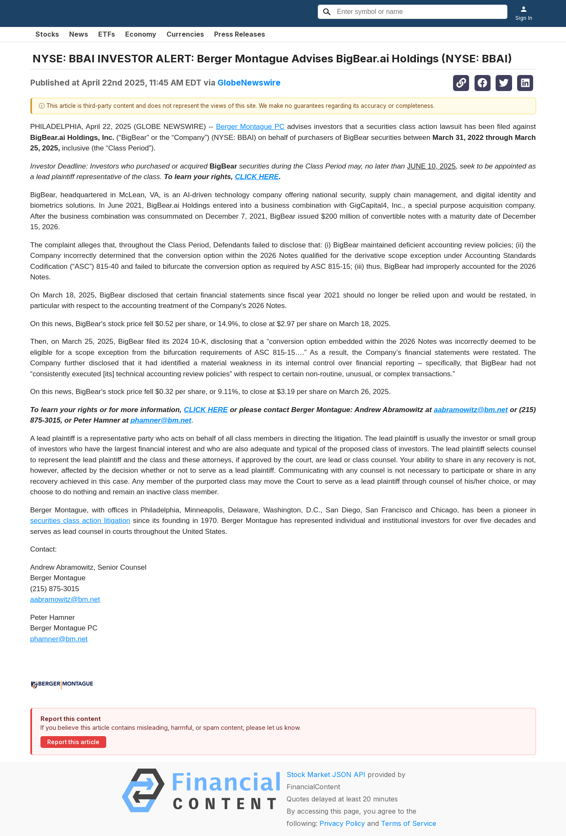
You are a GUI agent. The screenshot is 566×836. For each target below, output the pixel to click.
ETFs (106, 34)
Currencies (185, 34)
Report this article (73, 742)
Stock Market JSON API (326, 774)
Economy (140, 34)
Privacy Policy (342, 823)
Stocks (47, 34)
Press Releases (239, 34)
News (78, 34)
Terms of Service (408, 823)
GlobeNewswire (249, 83)
